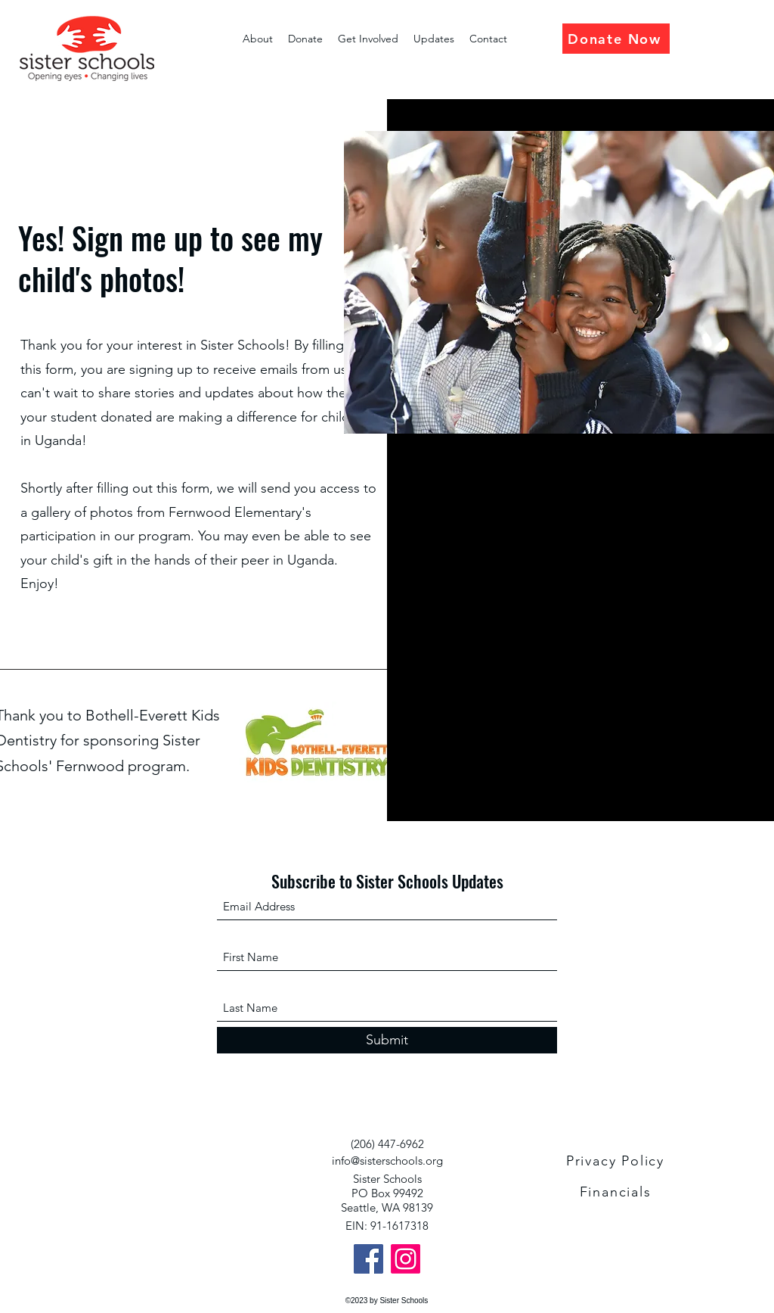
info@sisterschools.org (387, 1160)
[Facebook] (368, 1259)
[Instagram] (405, 1259)
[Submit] (387, 1040)
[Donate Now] (616, 38)
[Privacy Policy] (616, 1161)
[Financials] (616, 1192)
